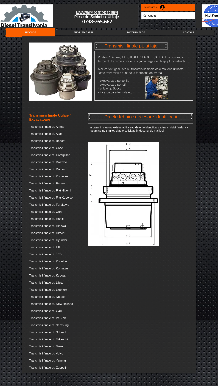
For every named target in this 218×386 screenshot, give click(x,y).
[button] (131, 46)
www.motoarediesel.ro (97, 13)
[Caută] (168, 15)
